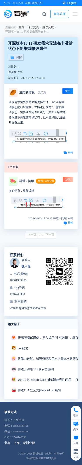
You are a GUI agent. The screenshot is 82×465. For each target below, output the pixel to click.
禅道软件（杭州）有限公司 (49, 453)
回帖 (16, 58)
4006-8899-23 (33, 3)
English (70, 3)
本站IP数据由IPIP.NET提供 (41, 458)
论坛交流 (33, 27)
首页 (21, 27)
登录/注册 (60, 14)
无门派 (42, 92)
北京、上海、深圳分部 (19, 443)
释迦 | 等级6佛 (46, 180)
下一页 (50, 234)
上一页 (32, 234)
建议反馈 (48, 27)
